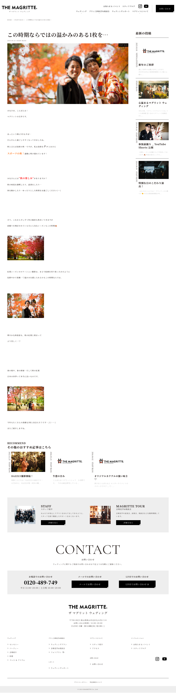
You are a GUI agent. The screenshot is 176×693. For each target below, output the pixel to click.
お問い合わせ (98, 664)
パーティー (14, 649)
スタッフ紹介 (98, 645)
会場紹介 (13, 652)
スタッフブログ (128, 6)
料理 (11, 656)
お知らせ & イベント (111, 6)
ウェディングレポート (121, 11)
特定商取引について (96, 682)
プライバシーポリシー (80, 682)
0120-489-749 (40, 582)
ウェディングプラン (59, 645)
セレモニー (14, 645)
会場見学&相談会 (58, 649)
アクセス (96, 649)
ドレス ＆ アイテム (18, 660)
